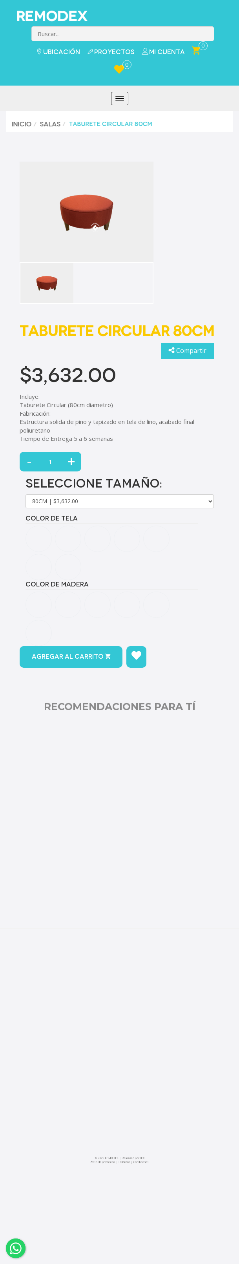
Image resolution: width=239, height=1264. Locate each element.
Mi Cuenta (163, 52)
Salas (48, 124)
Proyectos (111, 52)
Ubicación (58, 52)
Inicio (20, 124)
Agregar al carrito (71, 656)
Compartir (187, 350)
